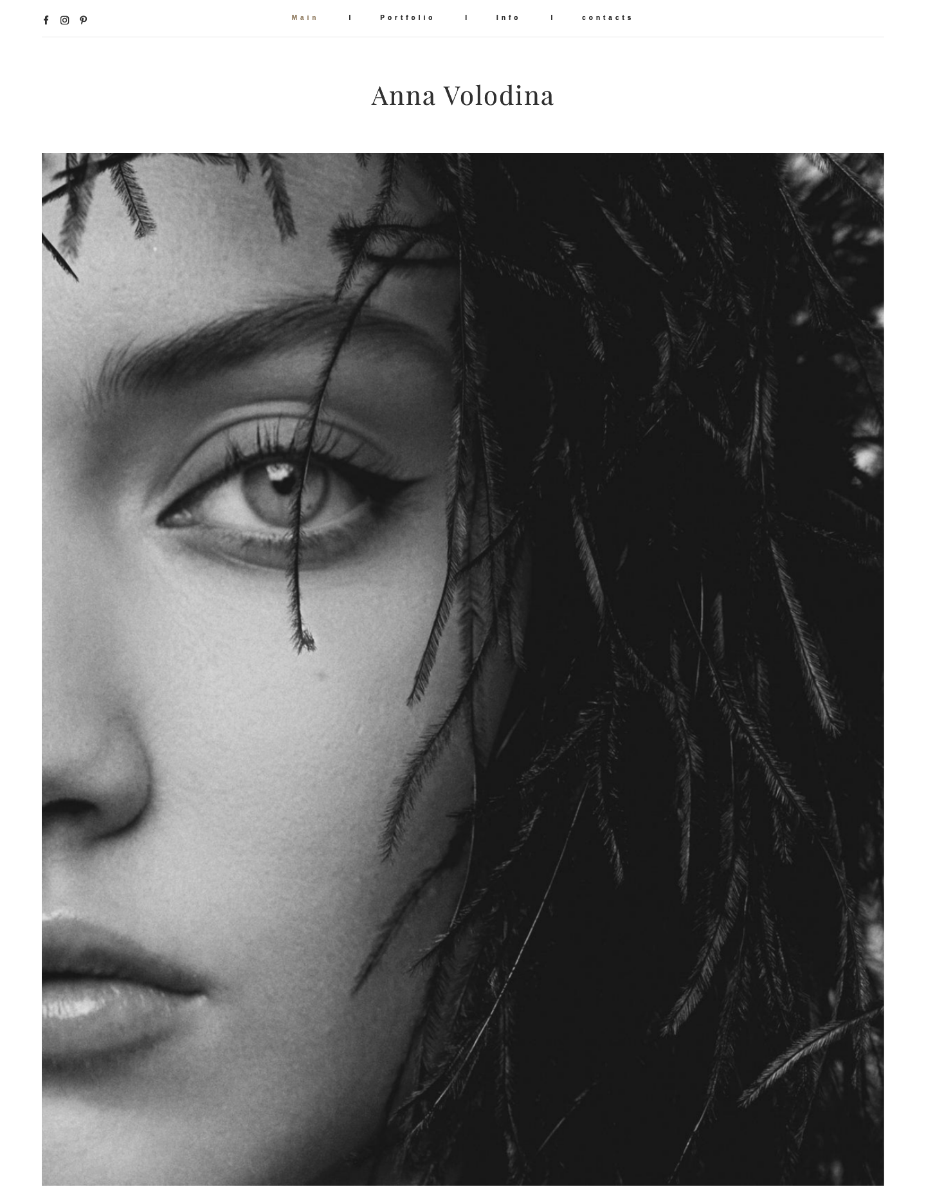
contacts (608, 17)
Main (306, 17)
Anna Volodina (463, 95)
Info (508, 17)
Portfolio (407, 17)
